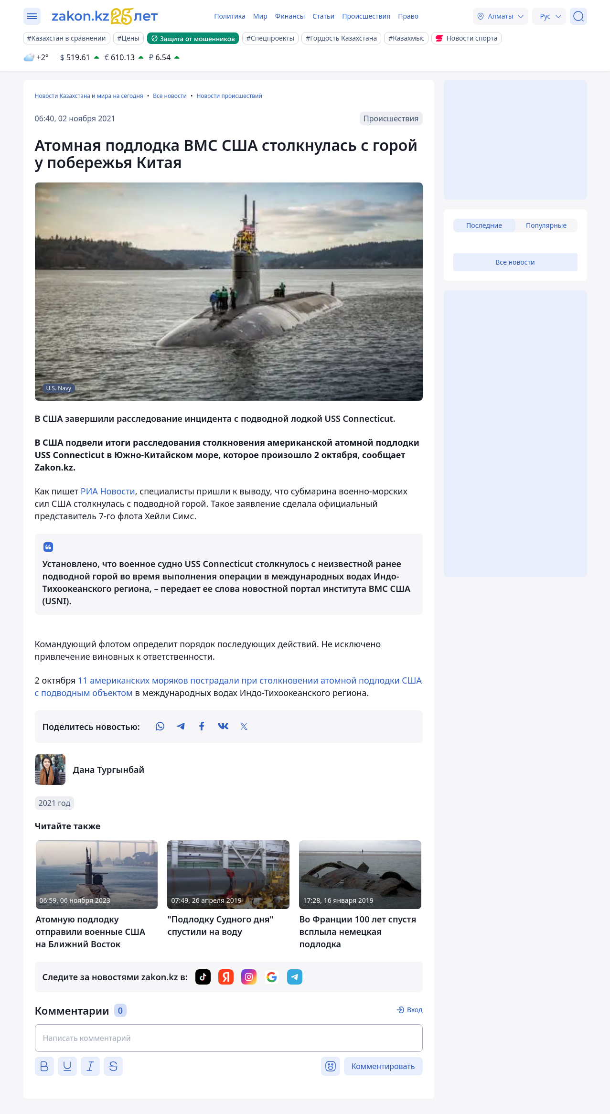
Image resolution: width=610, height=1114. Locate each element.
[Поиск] (578, 16)
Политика (230, 16)
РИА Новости (108, 491)
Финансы (290, 16)
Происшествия (366, 16)
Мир (260, 16)
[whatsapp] (160, 726)
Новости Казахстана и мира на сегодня (89, 96)
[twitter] (244, 726)
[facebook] (202, 726)
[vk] (223, 726)
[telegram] (181, 726)
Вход (415, 1009)
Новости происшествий (229, 96)
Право (408, 16)
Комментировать (383, 1066)
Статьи (323, 16)
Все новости (170, 96)
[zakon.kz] (106, 16)
